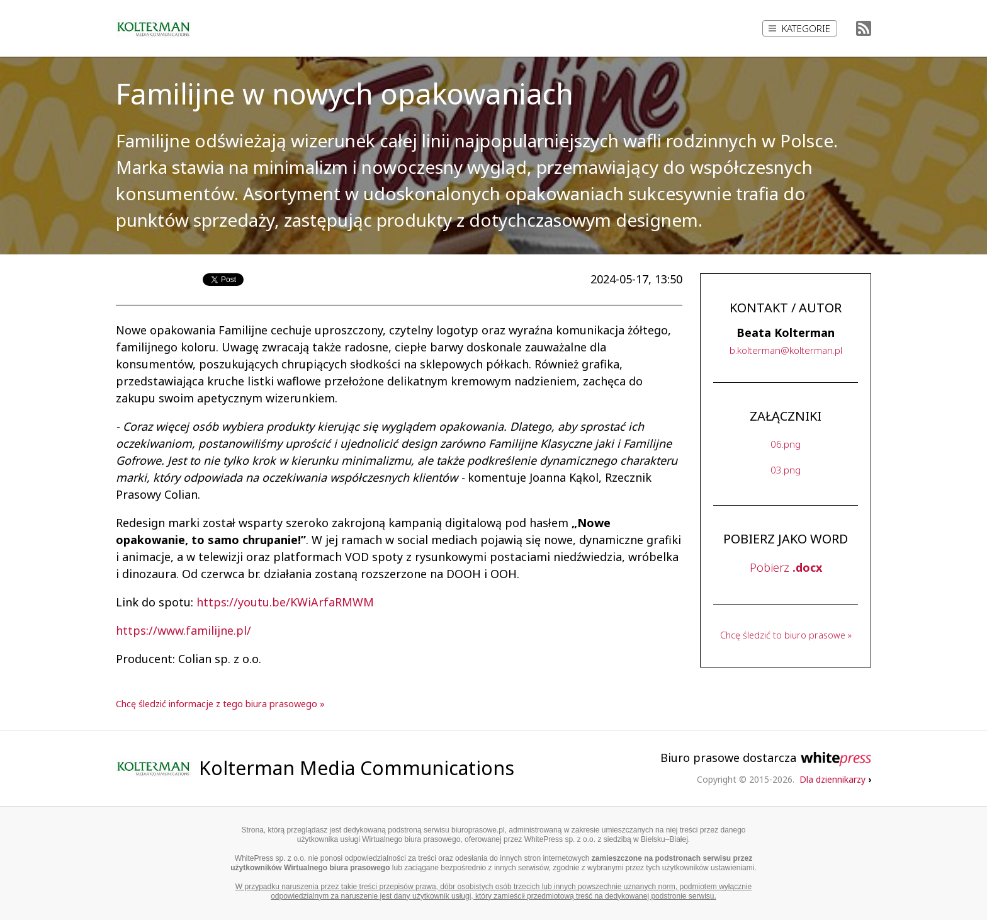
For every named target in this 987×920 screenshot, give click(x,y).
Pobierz (786, 567)
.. (786, 350)
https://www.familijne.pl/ (183, 630)
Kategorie (799, 28)
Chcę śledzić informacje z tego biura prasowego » (220, 704)
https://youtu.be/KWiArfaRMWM (285, 602)
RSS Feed (863, 28)
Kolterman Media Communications (356, 768)
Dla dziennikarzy (835, 779)
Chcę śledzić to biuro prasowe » (786, 635)
